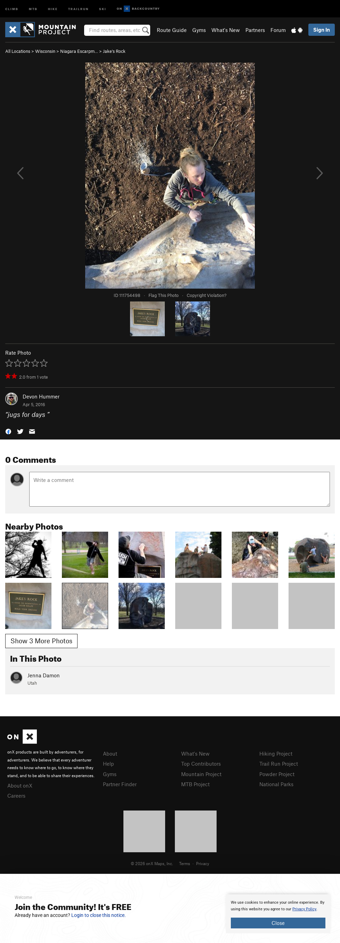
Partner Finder (120, 784)
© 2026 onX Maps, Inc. (152, 863)
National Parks (276, 784)
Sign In (321, 29)
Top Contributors (201, 763)
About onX (19, 785)
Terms (184, 863)
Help (108, 763)
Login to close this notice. (98, 915)
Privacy (202, 863)
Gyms (199, 30)
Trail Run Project (278, 763)
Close (278, 923)
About (110, 753)
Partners (255, 30)
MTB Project (195, 784)
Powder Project (276, 774)
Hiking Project (275, 753)
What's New (225, 30)
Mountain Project (201, 774)
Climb (11, 8)
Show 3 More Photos (41, 641)
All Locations (17, 51)
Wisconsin (45, 51)
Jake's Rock (114, 51)
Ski (102, 8)
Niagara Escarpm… (79, 51)
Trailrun (78, 8)
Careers (16, 795)
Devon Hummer (41, 396)
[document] (278, 913)
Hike (53, 8)
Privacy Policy (304, 909)
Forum (278, 30)
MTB (33, 8)
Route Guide (172, 30)
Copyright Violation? (206, 295)
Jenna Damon (43, 675)
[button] (8, 431)
